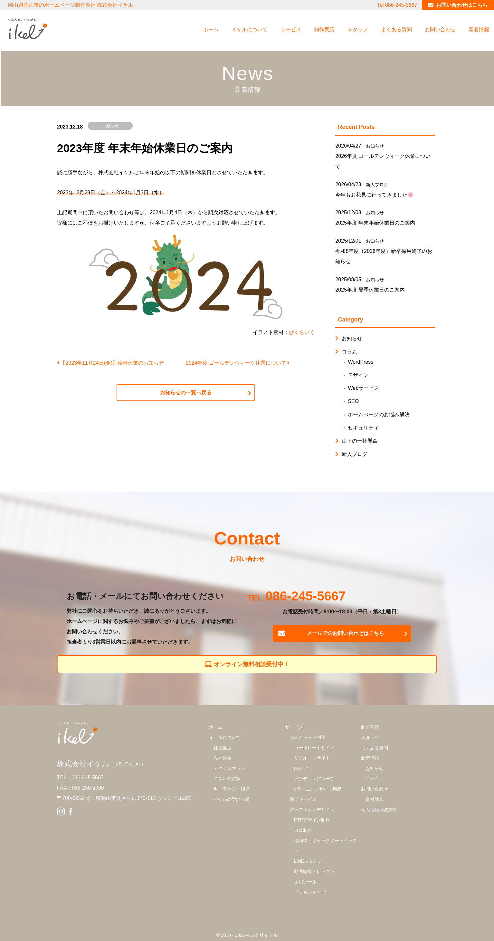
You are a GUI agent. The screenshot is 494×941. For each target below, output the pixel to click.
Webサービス (363, 388)
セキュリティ (363, 427)
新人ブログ (377, 184)
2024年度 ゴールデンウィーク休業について (238, 363)
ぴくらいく (302, 332)
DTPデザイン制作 (312, 819)
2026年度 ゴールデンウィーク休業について (383, 161)
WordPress (360, 362)
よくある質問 (396, 29)
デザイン (358, 375)
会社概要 (223, 758)
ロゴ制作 (303, 830)
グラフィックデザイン (312, 809)
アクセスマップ (229, 768)
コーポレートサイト (314, 747)
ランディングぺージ (314, 778)
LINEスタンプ (308, 861)
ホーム (211, 29)
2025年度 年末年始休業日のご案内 (375, 223)
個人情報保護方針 (379, 809)
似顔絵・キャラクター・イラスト (325, 845)
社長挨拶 (223, 747)
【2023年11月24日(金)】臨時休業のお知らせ (110, 363)
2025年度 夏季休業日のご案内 (370, 290)
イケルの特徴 (227, 778)
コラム (349, 351)
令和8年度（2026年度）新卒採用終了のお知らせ (383, 256)
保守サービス (303, 799)
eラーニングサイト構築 (318, 789)
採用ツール (305, 881)
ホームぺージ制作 (308, 737)
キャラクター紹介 (232, 789)
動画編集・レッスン (314, 871)
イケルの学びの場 (232, 799)
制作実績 (324, 29)
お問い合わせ (440, 29)
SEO (353, 401)
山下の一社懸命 (360, 441)
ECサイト (304, 768)
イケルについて (250, 29)
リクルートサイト (312, 758)
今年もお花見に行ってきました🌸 (374, 194)
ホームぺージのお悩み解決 (379, 414)
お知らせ (110, 125)
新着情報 (479, 29)
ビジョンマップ (310, 892)
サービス (290, 29)
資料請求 (375, 799)
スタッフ (357, 29)
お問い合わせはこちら (462, 5)
